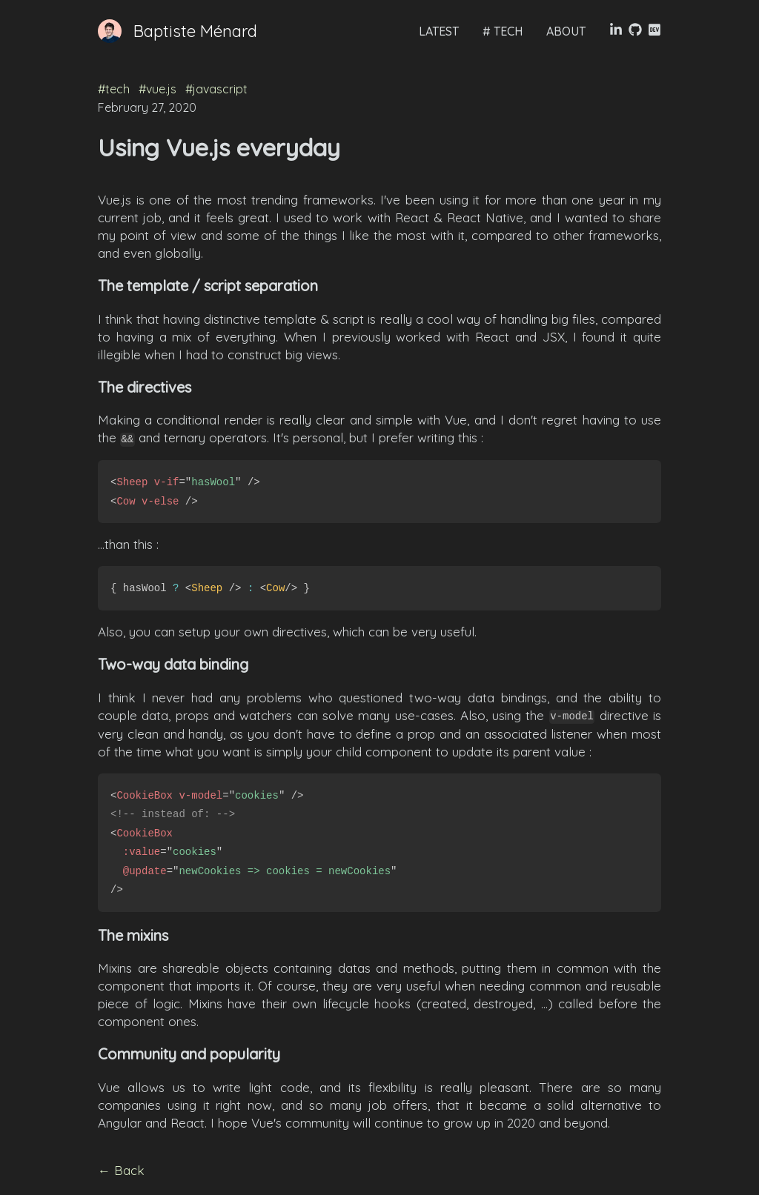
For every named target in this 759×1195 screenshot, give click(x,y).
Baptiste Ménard (195, 31)
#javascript (216, 88)
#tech (115, 88)
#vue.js (159, 88)
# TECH (503, 31)
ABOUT (566, 31)
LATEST (439, 31)
